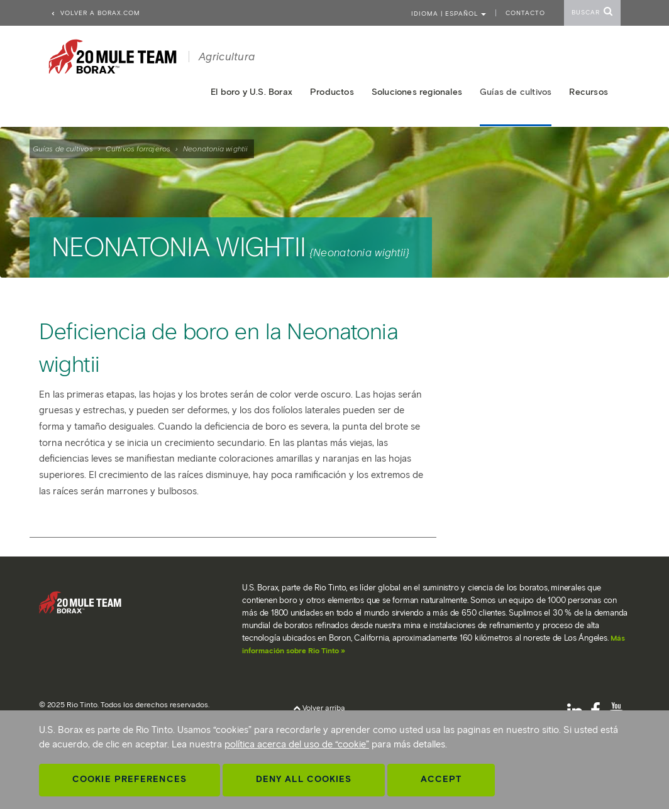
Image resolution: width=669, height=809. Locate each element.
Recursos (588, 92)
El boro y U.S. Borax (251, 92)
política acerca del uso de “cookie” (296, 744)
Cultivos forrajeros (138, 148)
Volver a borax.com (95, 13)
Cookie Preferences (129, 779)
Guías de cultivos (63, 148)
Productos (332, 92)
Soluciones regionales (417, 92)
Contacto (525, 12)
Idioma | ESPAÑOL (448, 13)
